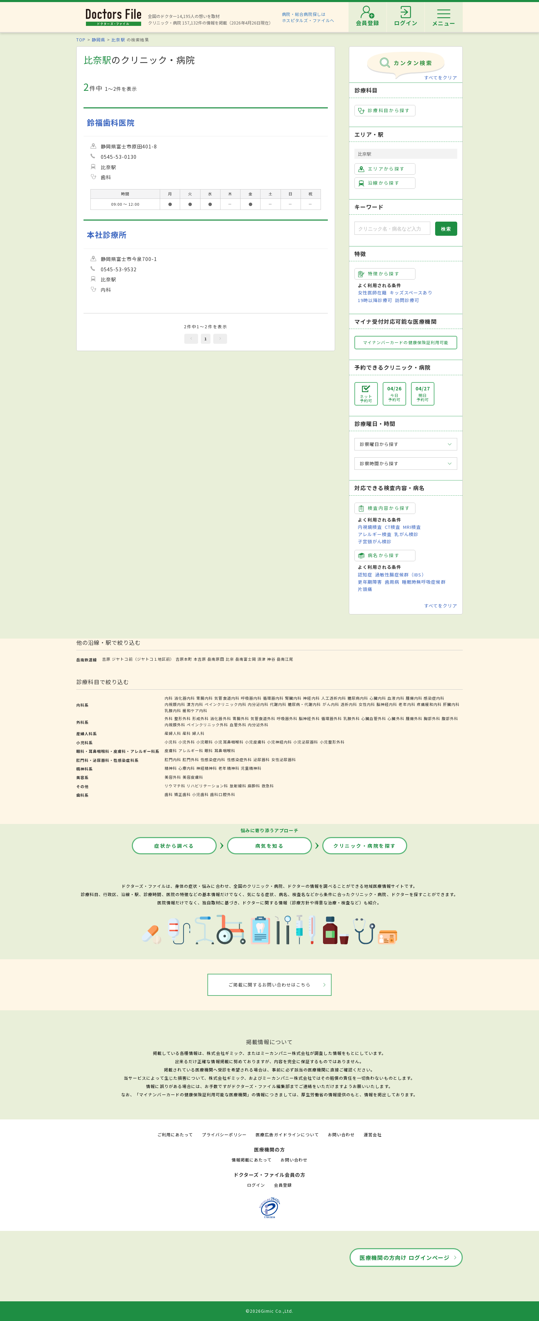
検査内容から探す (384, 508)
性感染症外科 (239, 759)
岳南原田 (215, 659)
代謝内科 (278, 704)
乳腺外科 (351, 718)
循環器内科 (273, 698)
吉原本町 (184, 659)
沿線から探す (379, 182)
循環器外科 (331, 718)
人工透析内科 (333, 698)
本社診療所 (107, 234)
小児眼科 (204, 742)
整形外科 (182, 718)
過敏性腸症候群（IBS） (400, 574)
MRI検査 (412, 527)
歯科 (169, 794)
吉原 (106, 659)
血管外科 (238, 724)
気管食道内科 (226, 698)
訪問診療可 (407, 300)
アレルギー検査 (375, 534)
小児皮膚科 (255, 742)
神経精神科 (206, 768)
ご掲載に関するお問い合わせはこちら (269, 984)
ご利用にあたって (175, 1134)
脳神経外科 (309, 718)
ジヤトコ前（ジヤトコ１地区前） (143, 659)
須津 (261, 659)
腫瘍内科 (414, 698)
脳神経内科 (386, 704)
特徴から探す (379, 273)
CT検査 (392, 527)
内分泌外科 (258, 724)
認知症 (365, 574)
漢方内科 (195, 704)
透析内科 (349, 704)
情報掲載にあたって (252, 1160)
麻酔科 (254, 785)
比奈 (230, 659)
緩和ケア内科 (195, 710)
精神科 (171, 768)
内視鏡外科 (175, 724)
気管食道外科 (263, 718)
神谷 (271, 659)
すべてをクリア (440, 77)
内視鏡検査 (370, 527)
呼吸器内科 (251, 698)
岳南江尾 (285, 659)
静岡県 (98, 39)
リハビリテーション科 (207, 785)
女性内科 (367, 704)
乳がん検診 (406, 534)
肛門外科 (191, 759)
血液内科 (396, 698)
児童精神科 (251, 768)
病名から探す (379, 555)
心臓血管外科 (373, 718)
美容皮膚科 (193, 777)
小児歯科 (200, 794)
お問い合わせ (341, 1134)
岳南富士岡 (245, 659)
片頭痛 (365, 589)
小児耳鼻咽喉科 (228, 742)
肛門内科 (173, 759)
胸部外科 (432, 718)
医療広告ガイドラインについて (287, 1134)
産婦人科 (173, 733)
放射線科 (238, 785)
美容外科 (173, 777)
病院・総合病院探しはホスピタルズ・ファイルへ (308, 17)
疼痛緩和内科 (429, 704)
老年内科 (407, 704)
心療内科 (186, 768)
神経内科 (311, 698)
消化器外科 (220, 718)
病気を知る (269, 845)
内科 (169, 698)
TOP (81, 39)
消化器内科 (184, 698)
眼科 (209, 750)
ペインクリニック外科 (207, 724)
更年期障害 (370, 582)
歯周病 (392, 582)
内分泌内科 (258, 704)
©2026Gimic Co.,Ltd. (269, 1311)
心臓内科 (378, 698)
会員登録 (283, 1185)
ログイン (256, 1185)
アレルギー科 (190, 750)
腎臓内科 (293, 698)
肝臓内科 (451, 704)
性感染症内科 (212, 759)
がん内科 (331, 704)
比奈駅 (118, 39)
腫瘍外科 (414, 718)
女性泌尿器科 (283, 759)
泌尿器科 (261, 759)
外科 (169, 718)
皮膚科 (171, 750)
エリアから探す (381, 168)
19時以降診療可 (375, 300)
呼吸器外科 (287, 718)
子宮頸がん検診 (375, 541)
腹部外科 (450, 718)
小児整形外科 (332, 742)
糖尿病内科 (357, 698)
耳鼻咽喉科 (224, 750)
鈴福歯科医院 (111, 122)
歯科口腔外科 (222, 794)
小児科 (171, 742)
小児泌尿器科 (305, 742)
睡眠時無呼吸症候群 (423, 582)
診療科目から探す (384, 110)
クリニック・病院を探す (364, 845)
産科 (187, 733)
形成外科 (200, 718)
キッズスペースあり (411, 292)
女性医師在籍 (372, 292)
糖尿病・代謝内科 (304, 704)
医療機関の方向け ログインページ (405, 1257)
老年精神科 (228, 768)
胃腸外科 (241, 718)
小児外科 (186, 742)
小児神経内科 (279, 742)
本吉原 (200, 659)
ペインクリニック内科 (225, 704)
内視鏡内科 (175, 704)
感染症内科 (434, 698)
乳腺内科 (173, 710)
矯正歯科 (182, 794)
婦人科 (198, 733)
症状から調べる (174, 845)
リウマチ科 (175, 785)
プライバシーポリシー (224, 1134)
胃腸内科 (204, 698)
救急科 (268, 785)
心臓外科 (396, 718)
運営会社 (373, 1134)
